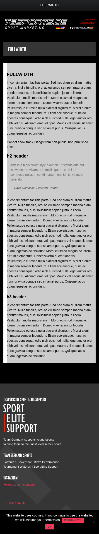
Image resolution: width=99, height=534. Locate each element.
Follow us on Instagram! (19, 484)
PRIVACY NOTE (14, 502)
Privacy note (72, 520)
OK (49, 527)
